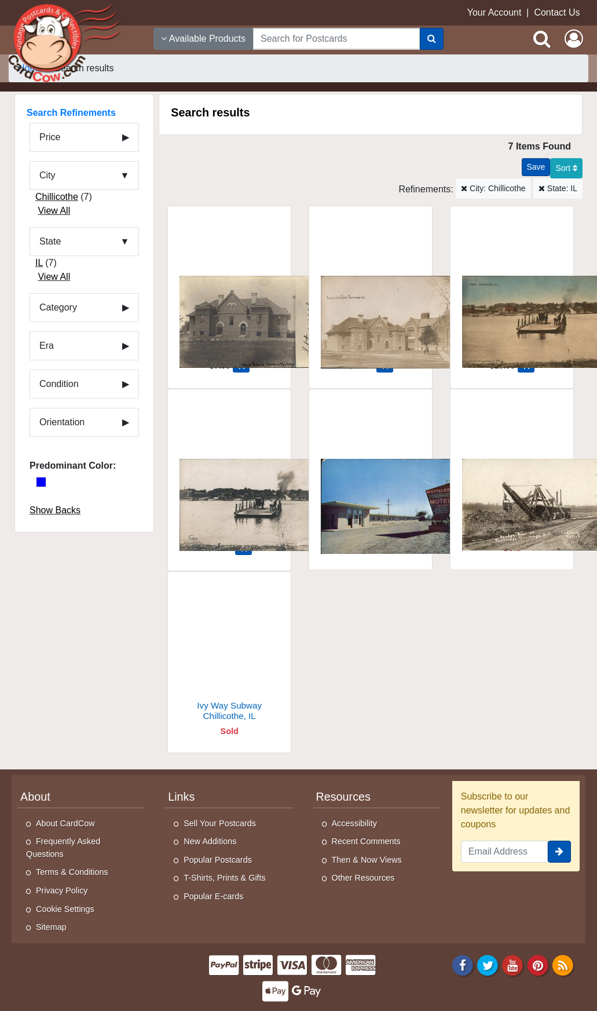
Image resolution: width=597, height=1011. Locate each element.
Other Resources (363, 877)
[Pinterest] (538, 964)
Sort (566, 168)
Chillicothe (56, 197)
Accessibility (354, 823)
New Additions (210, 841)
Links (181, 796)
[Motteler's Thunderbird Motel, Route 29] (370, 471)
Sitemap (51, 927)
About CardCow (65, 823)
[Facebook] (463, 964)
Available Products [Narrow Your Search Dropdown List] (203, 38)
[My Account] (574, 38)
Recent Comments (366, 841)
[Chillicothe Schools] (370, 288)
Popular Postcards (218, 859)
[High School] (229, 288)
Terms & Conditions (72, 872)
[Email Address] (504, 852)
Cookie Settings (65, 909)
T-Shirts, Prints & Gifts (225, 877)
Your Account (494, 12)
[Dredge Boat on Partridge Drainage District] (512, 471)
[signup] (559, 852)
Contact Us (557, 12)
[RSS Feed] (563, 964)
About (35, 796)
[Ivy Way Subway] (229, 653)
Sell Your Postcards (220, 823)
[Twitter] (487, 964)
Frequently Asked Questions (63, 848)
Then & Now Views (367, 859)
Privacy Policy (62, 890)
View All (54, 211)
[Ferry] (512, 288)
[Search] (432, 39)
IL (39, 263)
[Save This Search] (536, 167)
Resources (343, 796)
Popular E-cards (213, 896)
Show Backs (55, 510)
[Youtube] (513, 964)
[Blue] (41, 482)
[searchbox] (336, 39)
